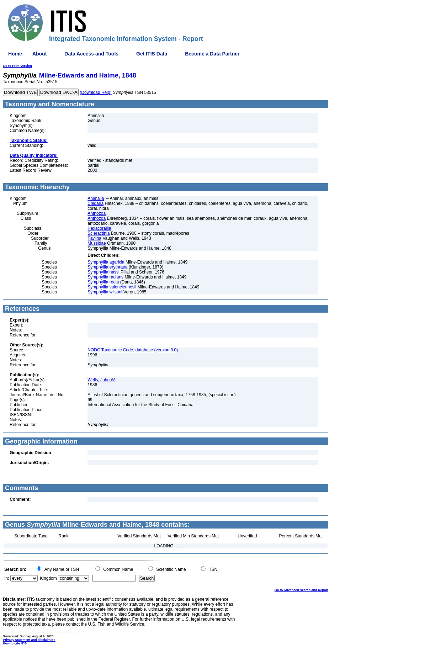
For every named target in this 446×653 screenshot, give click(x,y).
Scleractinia (98, 233)
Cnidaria (95, 203)
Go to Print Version (17, 66)
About (39, 54)
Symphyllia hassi (103, 272)
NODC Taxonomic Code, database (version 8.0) (132, 349)
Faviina (94, 238)
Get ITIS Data (151, 54)
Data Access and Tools (91, 54)
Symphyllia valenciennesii (111, 287)
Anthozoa (96, 213)
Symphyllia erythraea (107, 267)
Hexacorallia (99, 228)
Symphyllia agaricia (105, 262)
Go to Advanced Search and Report (301, 590)
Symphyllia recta (103, 282)
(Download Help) (95, 92)
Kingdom (48, 578)
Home (15, 54)
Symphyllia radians (105, 277)
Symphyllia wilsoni (104, 292)
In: (6, 578)
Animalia (95, 198)
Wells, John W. (101, 379)
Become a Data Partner (212, 54)
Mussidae (96, 243)
